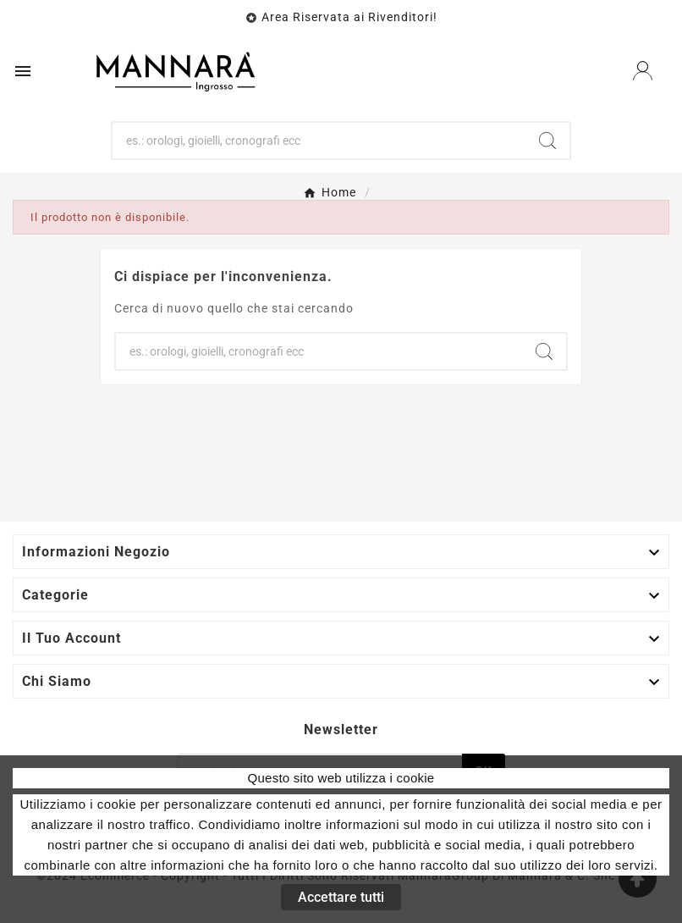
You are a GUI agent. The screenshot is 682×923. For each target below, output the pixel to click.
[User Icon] (642, 70)
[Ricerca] (319, 140)
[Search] (547, 140)
